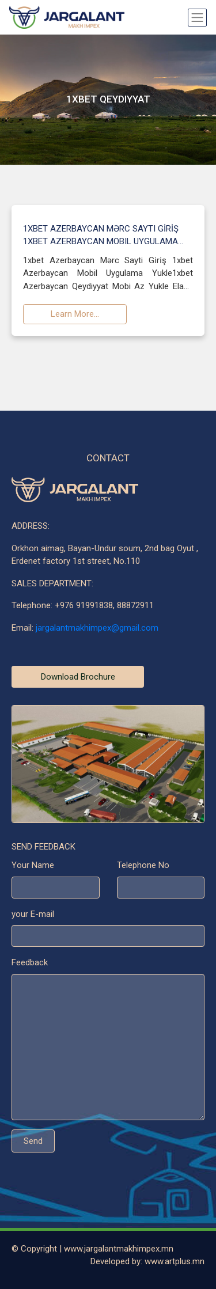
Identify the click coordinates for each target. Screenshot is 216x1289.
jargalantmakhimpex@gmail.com (97, 629)
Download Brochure (78, 678)
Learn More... (75, 315)
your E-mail (33, 915)
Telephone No (143, 867)
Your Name (33, 867)
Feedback (30, 964)
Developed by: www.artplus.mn (147, 1261)
